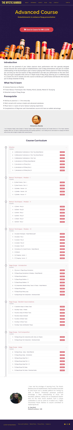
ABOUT (27, 2)
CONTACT (56, 2)
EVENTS (40, 2)
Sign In (68, 2)
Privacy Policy (41, 424)
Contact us (48, 424)
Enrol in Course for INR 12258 (36, 29)
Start (62, 152)
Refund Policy (33, 424)
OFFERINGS (33, 2)
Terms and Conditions (23, 424)
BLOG (45, 2)
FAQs (50, 2)
